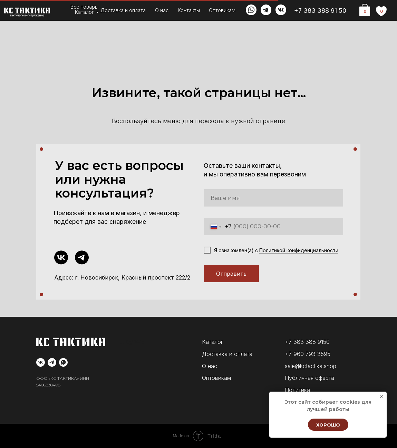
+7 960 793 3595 (307, 353)
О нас (161, 10)
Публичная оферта (309, 377)
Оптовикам (222, 10)
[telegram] (52, 362)
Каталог (84, 12)
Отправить (231, 273)
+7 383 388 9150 (307, 341)
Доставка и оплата (123, 10)
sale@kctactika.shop (310, 366)
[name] (273, 198)
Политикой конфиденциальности (298, 250)
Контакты (189, 10)
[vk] (40, 362)
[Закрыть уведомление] (381, 396)
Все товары (84, 7)
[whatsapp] (63, 362)
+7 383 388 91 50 (320, 10)
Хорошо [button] (328, 425)
